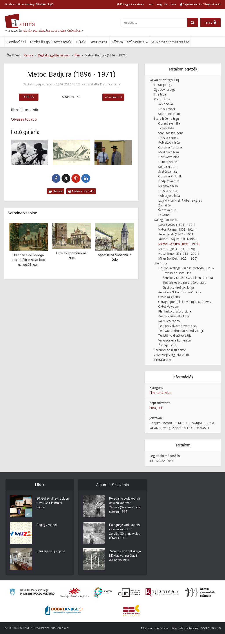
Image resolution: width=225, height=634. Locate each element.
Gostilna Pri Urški (170, 176)
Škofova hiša (167, 210)
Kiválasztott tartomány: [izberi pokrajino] (28, 4)
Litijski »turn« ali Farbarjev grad (180, 200)
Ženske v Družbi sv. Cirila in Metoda (188, 278)
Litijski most (166, 109)
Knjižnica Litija (110, 84)
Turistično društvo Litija (175, 335)
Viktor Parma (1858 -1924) (177, 229)
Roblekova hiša (169, 142)
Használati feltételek (184, 628)
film (152, 392)
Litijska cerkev (168, 138)
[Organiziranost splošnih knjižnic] (74, 592)
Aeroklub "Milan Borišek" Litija (179, 292)
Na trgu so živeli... (166, 220)
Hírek (81, 42)
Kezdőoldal (16, 42)
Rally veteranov (169, 321)
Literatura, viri (163, 360)
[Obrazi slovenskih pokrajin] (200, 592)
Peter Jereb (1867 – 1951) (176, 234)
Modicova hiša (168, 152)
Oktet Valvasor (168, 306)
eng (158, 4)
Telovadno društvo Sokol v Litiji (180, 331)
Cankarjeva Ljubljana (50, 551)
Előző (30, 97)
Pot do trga (162, 99)
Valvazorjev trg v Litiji (164, 80)
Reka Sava (165, 104)
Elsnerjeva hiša (168, 162)
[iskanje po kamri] (154, 22)
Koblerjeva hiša (169, 195)
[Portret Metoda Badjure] (29, 152)
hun (173, 4)
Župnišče (164, 205)
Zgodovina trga (165, 89)
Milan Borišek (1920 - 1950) (177, 258)
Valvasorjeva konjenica (174, 340)
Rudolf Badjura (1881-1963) (178, 239)
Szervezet (98, 42)
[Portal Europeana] (103, 592)
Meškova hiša (168, 186)
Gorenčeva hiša (169, 123)
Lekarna (164, 215)
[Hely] (210, 22)
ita (166, 4)
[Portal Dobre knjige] (63, 610)
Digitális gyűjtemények (51, 42)
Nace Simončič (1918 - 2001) (178, 253)
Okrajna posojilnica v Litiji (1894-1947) (185, 302)
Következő (111, 97)
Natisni (55, 191)
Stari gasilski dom (170, 133)
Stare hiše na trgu (166, 118)
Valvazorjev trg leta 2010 (171, 355)
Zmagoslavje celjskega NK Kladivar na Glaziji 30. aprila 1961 (125, 556)
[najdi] (192, 22)
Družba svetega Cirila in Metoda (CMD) (186, 268)
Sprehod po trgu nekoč (170, 350)
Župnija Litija (167, 345)
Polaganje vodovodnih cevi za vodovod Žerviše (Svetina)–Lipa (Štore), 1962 (124, 505)
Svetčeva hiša (168, 171)
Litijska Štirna (167, 191)
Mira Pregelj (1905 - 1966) (176, 249)
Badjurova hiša (169, 181)
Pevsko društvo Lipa (177, 273)
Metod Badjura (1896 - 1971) (179, 244)
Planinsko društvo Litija (174, 311)
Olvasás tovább (24, 119)
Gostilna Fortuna (170, 147)
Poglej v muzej (46, 525)
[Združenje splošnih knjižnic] (131, 610)
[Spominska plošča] (113, 152)
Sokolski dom (167, 166)
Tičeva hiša (166, 128)
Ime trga (160, 94)
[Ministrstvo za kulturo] (32, 592)
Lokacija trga (163, 85)
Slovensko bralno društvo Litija (184, 282)
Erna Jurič (156, 408)
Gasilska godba (169, 297)
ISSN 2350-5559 (211, 628)
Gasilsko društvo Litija (178, 287)
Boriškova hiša (168, 157)
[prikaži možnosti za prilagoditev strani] (130, 4)
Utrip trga (160, 263)
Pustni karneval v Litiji (173, 316)
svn (151, 4)
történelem (164, 392)
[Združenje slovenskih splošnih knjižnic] (162, 592)
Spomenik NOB (169, 114)
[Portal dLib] (129, 592)
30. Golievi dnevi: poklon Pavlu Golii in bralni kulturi (52, 503)
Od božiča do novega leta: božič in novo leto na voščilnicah (28, 260)
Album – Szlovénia (128, 42)
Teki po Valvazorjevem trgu (177, 326)
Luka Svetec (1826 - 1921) (176, 224)
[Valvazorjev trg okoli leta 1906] (71, 152)
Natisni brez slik (81, 191)
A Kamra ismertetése (170, 42)
